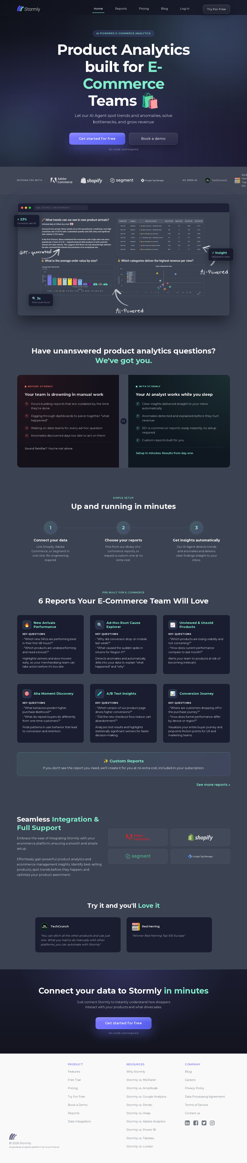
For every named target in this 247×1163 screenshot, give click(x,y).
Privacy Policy (194, 1088)
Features (74, 1071)
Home (98, 8)
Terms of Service (196, 1105)
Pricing (144, 8)
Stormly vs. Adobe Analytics (145, 1121)
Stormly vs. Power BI (141, 1129)
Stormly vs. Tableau (140, 1138)
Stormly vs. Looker (139, 1146)
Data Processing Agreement (205, 1096)
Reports (121, 8)
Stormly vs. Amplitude (142, 1088)
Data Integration (79, 1121)
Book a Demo (78, 1105)
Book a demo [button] (153, 138)
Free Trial (74, 1080)
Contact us (192, 1113)
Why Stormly (135, 1071)
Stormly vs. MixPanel (141, 1080)
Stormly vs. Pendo (139, 1105)
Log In (184, 8)
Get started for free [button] (97, 138)
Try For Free (216, 9)
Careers (190, 1080)
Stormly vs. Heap (138, 1113)
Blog (164, 8)
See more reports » (213, 785)
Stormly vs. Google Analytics (146, 1096)
